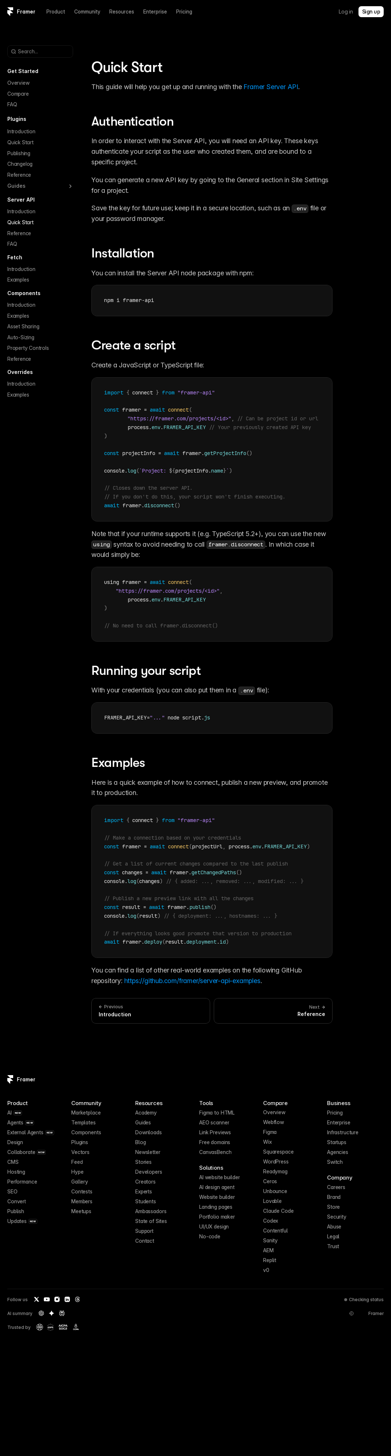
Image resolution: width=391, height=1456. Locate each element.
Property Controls (28, 348)
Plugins (16, 119)
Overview (18, 83)
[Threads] (77, 1299)
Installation (122, 253)
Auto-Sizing (20, 337)
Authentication (132, 121)
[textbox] (212, 300)
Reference (19, 175)
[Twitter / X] (36, 1299)
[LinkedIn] (67, 1299)
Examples (18, 279)
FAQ (12, 104)
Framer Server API (270, 87)
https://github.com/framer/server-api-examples (192, 981)
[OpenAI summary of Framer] (41, 1313)
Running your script (146, 670)
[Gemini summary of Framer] (51, 1313)
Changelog (20, 164)
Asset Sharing (23, 326)
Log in (346, 11)
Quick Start (20, 142)
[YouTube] (46, 1299)
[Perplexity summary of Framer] (61, 1313)
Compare (18, 94)
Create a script (133, 345)
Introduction (21, 131)
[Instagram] (57, 1299)
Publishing (18, 153)
